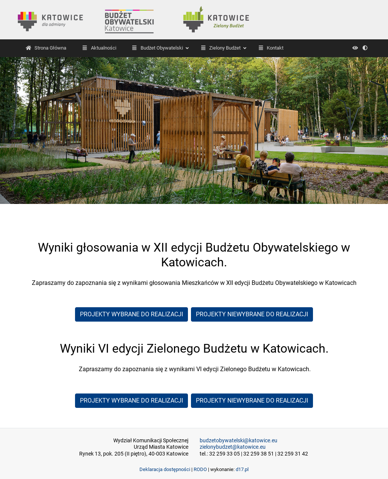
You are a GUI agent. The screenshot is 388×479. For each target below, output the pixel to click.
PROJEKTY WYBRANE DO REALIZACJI (131, 314)
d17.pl (242, 469)
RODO (200, 469)
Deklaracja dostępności (164, 469)
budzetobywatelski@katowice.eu (238, 440)
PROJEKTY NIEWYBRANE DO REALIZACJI (252, 314)
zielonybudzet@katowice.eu (233, 447)
